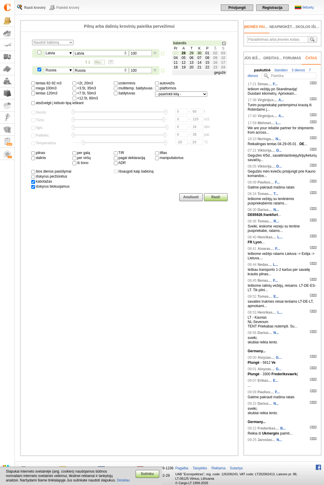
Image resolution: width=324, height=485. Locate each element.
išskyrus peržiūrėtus (49, 176)
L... (278, 123)
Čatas (311, 58)
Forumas (292, 58)
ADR (120, 163)
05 (183, 58)
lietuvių (307, 7)
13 (191, 62)
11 (175, 62)
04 (175, 58)
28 (183, 53)
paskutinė (262, 70)
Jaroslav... (265, 440)
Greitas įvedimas (280, 58)
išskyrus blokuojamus (50, 186)
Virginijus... (266, 100)
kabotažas (41, 181)
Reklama (218, 468)
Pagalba (181, 468)
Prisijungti (237, 8)
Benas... (264, 280)
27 (175, 53)
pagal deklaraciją (129, 158)
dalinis (38, 158)
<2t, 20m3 (83, 83)
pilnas (38, 153)
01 (207, 53)
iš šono (80, 163)
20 (191, 67)
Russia (51, 70)
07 (199, 58)
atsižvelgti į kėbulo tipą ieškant (57, 103)
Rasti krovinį (34, 8)
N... (278, 139)
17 (223, 62)
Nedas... (264, 265)
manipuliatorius (169, 158)
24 (223, 67)
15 (207, 62)
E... (276, 296)
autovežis (165, 83)
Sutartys (236, 468)
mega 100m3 (44, 88)
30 (199, 53)
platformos (165, 88)
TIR (119, 153)
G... (278, 357)
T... (276, 194)
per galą (81, 153)
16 (215, 62)
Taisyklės (200, 468)
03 (223, 53)
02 (215, 53)
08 (207, 58)
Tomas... (264, 194)
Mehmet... (265, 123)
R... (276, 221)
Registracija (272, 8)
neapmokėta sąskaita (291, 27)
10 (223, 58)
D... (279, 150)
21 (199, 67)
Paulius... (265, 182)
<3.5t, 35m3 (84, 88)
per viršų (82, 158)
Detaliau (123, 480)
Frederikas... (267, 428)
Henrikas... (266, 237)
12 (183, 62)
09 (215, 58)
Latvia (50, 53)
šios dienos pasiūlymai (51, 171)
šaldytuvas (124, 93)
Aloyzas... (265, 357)
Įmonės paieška (259, 27)
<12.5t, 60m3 (85, 98)
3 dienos (298, 70)
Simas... (264, 84)
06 (191, 58)
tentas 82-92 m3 (46, 83)
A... (281, 100)
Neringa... (265, 139)
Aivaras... (265, 249)
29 (191, 53)
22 (207, 67)
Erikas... (264, 381)
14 (199, 62)
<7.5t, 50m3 (84, 93)
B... (283, 428)
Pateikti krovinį (67, 8)
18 (175, 67)
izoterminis (125, 83)
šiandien (281, 70)
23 (215, 67)
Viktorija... (265, 150)
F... (275, 84)
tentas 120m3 (44, 93)
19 (183, 67)
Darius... (264, 210)
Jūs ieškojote (258, 58)
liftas (161, 153)
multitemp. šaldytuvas (133, 88)
